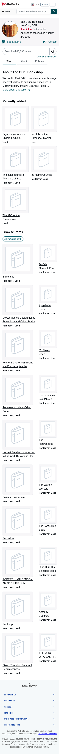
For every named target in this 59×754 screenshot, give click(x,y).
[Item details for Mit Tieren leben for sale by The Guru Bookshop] (47, 343)
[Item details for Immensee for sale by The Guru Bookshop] (19, 261)
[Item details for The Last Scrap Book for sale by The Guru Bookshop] (47, 519)
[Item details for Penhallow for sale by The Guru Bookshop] (19, 523)
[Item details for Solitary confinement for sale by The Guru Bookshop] (19, 482)
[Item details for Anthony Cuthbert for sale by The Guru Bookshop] (47, 605)
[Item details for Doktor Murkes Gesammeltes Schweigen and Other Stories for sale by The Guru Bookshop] (19, 304)
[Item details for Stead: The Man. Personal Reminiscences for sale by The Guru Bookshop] (19, 652)
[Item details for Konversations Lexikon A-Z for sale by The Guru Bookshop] (47, 388)
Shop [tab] (9, 62)
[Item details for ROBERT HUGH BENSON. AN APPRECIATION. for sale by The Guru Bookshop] (19, 566)
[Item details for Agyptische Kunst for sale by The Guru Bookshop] (47, 298)
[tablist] (25, 62)
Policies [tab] (39, 62)
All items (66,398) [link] (13, 239)
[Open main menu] (7, 11)
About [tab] (24, 62)
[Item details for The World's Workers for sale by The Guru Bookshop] (47, 478)
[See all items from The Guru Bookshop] (11, 42)
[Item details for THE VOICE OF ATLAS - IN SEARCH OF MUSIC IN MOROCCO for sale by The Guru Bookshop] (47, 646)
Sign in (45, 4)
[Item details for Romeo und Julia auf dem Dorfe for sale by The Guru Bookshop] (19, 394)
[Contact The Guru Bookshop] (50, 42)
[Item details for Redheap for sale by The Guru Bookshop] (19, 609)
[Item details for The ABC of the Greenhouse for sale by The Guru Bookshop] (15, 204)
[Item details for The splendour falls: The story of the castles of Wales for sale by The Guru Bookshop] (15, 163)
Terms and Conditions (47, 734)
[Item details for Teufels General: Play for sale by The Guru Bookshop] (47, 257)
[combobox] (34, 11)
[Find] (54, 11)
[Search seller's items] (23, 51)
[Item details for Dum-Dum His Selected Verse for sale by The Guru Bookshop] (47, 560)
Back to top (29, 686)
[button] (52, 51)
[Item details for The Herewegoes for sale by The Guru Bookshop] (47, 433)
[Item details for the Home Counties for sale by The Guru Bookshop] (44, 161)
